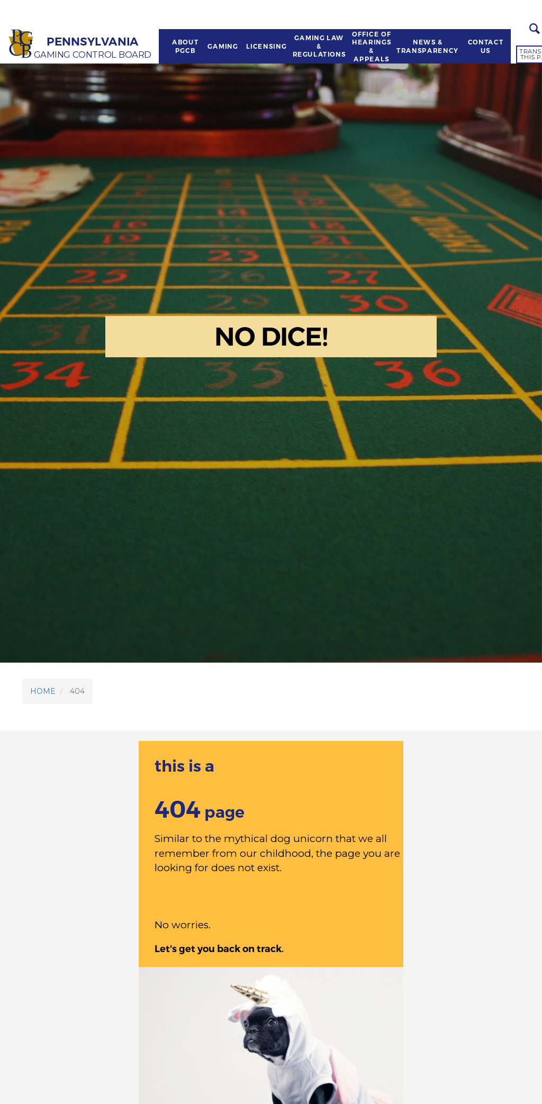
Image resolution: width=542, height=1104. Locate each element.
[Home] (22, 44)
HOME (43, 691)
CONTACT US (485, 46)
